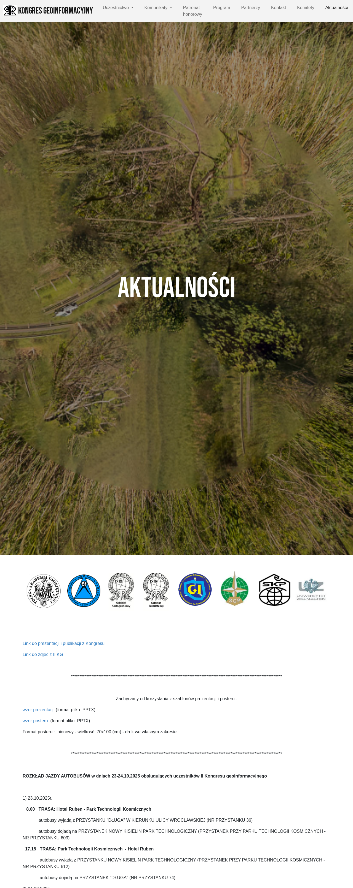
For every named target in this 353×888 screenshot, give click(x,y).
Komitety (305, 7)
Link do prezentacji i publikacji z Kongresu (64, 643)
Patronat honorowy (192, 11)
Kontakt (278, 7)
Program (221, 7)
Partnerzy (250, 7)
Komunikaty (157, 7)
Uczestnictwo (116, 7)
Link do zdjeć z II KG (43, 654)
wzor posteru (35, 720)
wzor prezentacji (39, 709)
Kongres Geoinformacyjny (48, 10)
